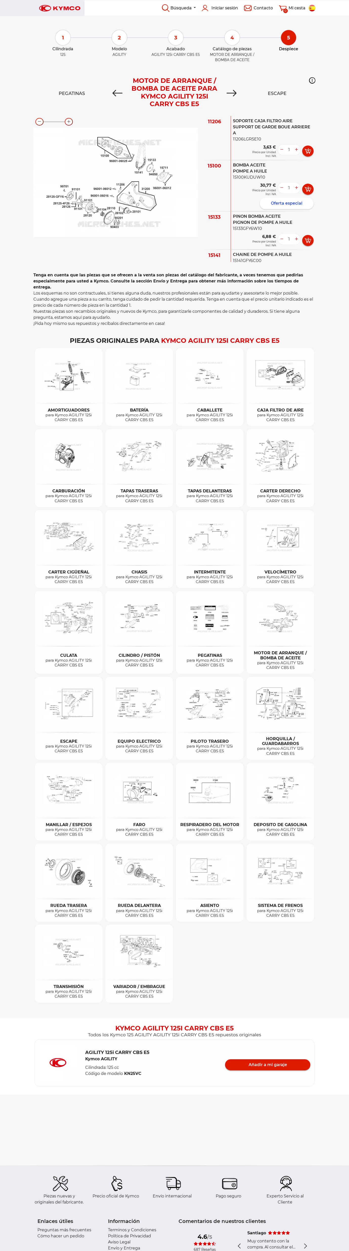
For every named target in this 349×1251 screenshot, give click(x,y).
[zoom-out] (39, 122)
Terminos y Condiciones (132, 1230)
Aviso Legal (119, 1242)
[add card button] (308, 151)
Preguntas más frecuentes (64, 1230)
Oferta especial (286, 203)
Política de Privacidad (129, 1236)
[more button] (296, 149)
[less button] (282, 149)
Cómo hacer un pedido (60, 1236)
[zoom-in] (69, 122)
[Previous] (117, 93)
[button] (312, 80)
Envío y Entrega (124, 1248)
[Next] (231, 93)
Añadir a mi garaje (268, 1064)
